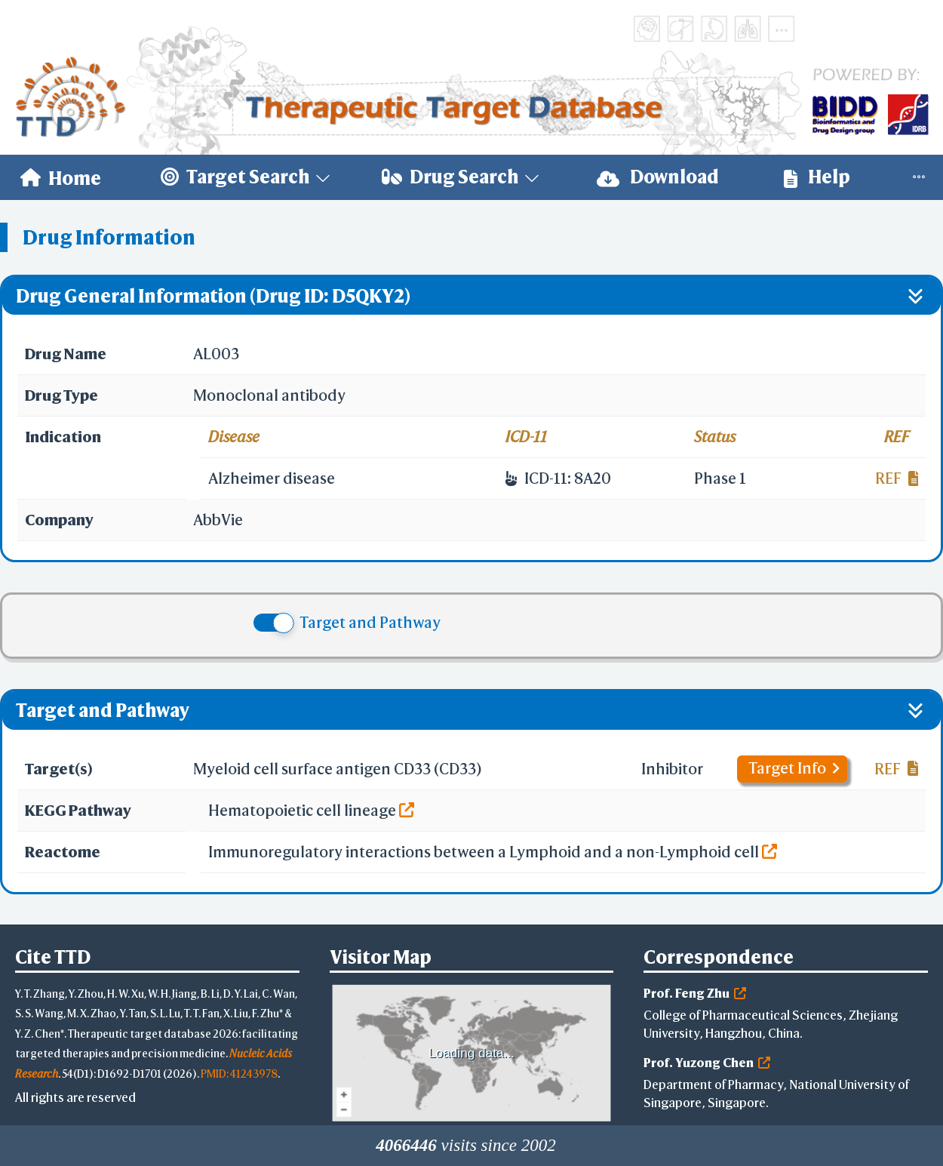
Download (658, 177)
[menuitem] (60, 177)
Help (817, 177)
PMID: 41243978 (239, 1073)
